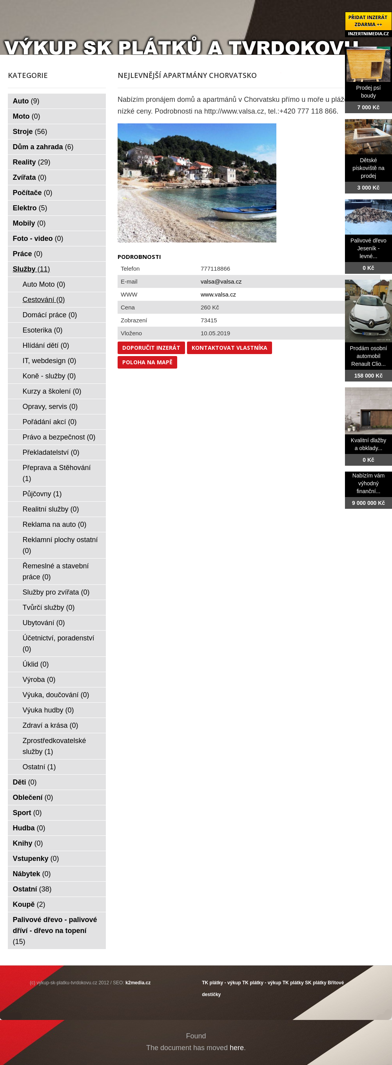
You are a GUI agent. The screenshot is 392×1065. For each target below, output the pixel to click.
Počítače (33, 193)
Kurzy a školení (52, 391)
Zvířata (30, 177)
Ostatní (39, 767)
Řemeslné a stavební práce (56, 571)
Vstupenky (36, 858)
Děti (25, 782)
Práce (28, 254)
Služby (31, 269)
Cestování (44, 300)
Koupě (29, 904)
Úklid (36, 664)
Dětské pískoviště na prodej (368, 168)
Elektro (30, 208)
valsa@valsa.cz (221, 281)
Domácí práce (50, 315)
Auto (26, 101)
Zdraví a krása (50, 725)
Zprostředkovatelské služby (54, 746)
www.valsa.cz (218, 294)
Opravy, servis (50, 406)
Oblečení (33, 797)
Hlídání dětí (46, 345)
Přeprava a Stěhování (57, 473)
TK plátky (293, 982)
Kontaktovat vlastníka (229, 347)
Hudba (29, 828)
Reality (32, 162)
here (237, 1048)
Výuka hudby (48, 710)
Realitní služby (51, 509)
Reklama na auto (55, 524)
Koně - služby (49, 376)
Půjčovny (42, 494)
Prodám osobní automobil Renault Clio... (368, 356)
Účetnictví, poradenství (58, 643)
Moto (26, 116)
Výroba (39, 679)
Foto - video (38, 238)
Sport (27, 813)
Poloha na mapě (147, 362)
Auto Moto (44, 284)
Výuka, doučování (56, 695)
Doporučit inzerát (151, 347)
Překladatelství (51, 452)
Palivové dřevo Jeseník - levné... (368, 248)
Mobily (29, 223)
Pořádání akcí (50, 422)
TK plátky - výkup (221, 982)
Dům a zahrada (43, 147)
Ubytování (44, 623)
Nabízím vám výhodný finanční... (368, 483)
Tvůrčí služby (49, 607)
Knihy (28, 843)
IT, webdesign (49, 361)
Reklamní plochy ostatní (60, 545)
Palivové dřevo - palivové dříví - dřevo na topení (55, 931)
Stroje (30, 132)
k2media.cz (138, 982)
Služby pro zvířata (56, 592)
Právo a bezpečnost (59, 437)
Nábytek (32, 874)
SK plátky (316, 982)
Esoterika (43, 330)
